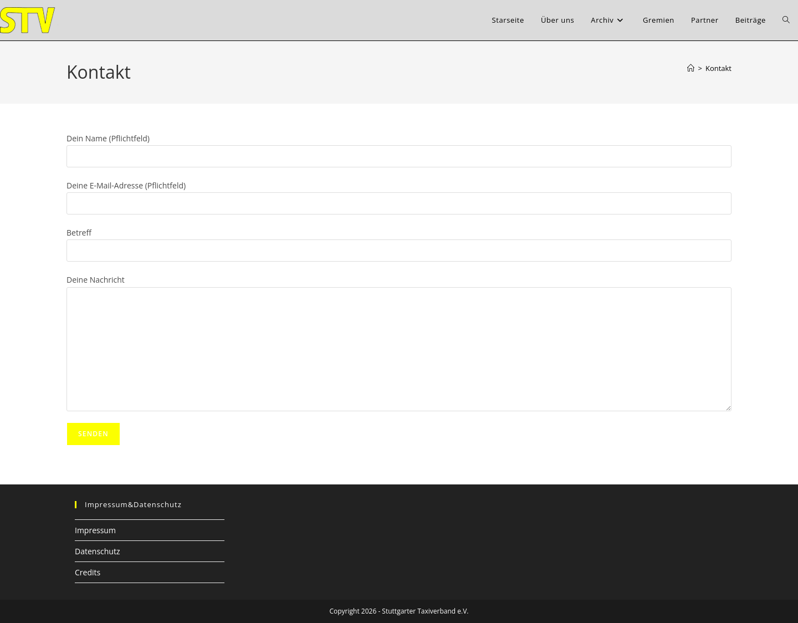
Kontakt (718, 68)
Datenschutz (97, 551)
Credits (87, 572)
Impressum (95, 530)
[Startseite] (690, 68)
